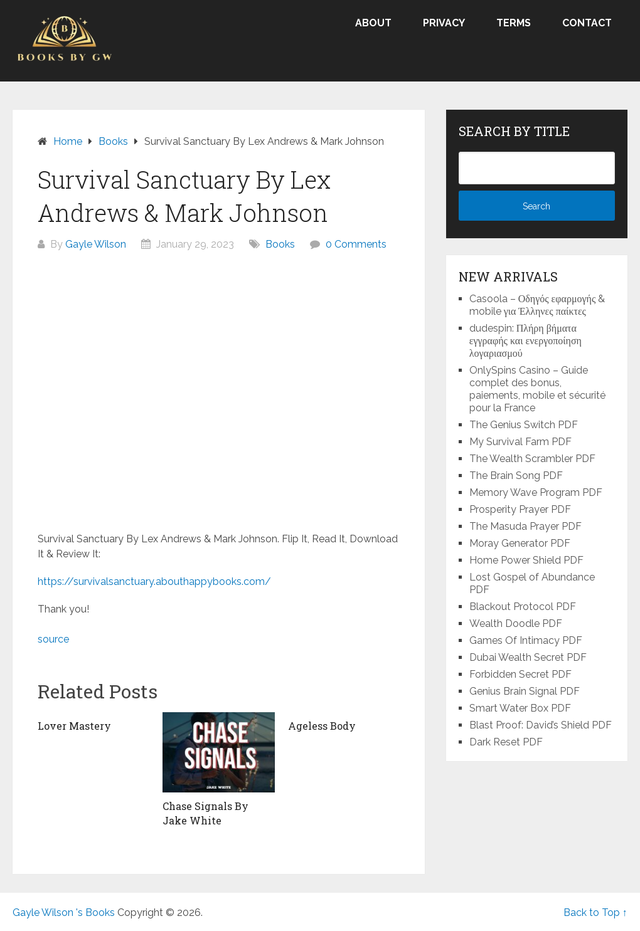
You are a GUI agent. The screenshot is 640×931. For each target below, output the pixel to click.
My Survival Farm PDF (520, 442)
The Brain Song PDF (516, 475)
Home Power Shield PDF (526, 560)
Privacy (444, 23)
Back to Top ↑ (595, 912)
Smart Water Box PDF (520, 708)
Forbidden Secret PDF (520, 674)
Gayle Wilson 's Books (64, 912)
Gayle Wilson (95, 244)
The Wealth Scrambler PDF (532, 459)
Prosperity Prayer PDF (520, 509)
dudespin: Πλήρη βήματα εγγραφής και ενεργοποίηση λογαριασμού (525, 340)
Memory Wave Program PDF (535, 492)
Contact (587, 23)
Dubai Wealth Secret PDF (528, 657)
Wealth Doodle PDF (515, 623)
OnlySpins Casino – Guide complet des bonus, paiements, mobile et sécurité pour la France (537, 389)
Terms (513, 23)
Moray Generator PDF (519, 543)
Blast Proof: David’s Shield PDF (540, 725)
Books (280, 244)
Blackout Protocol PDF (522, 607)
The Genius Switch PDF (523, 425)
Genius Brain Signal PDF (524, 691)
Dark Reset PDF (506, 742)
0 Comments (356, 244)
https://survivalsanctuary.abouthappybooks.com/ (154, 581)
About (373, 23)
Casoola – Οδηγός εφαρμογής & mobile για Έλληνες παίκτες (537, 305)
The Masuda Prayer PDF (525, 526)
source (53, 639)
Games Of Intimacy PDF (525, 640)
